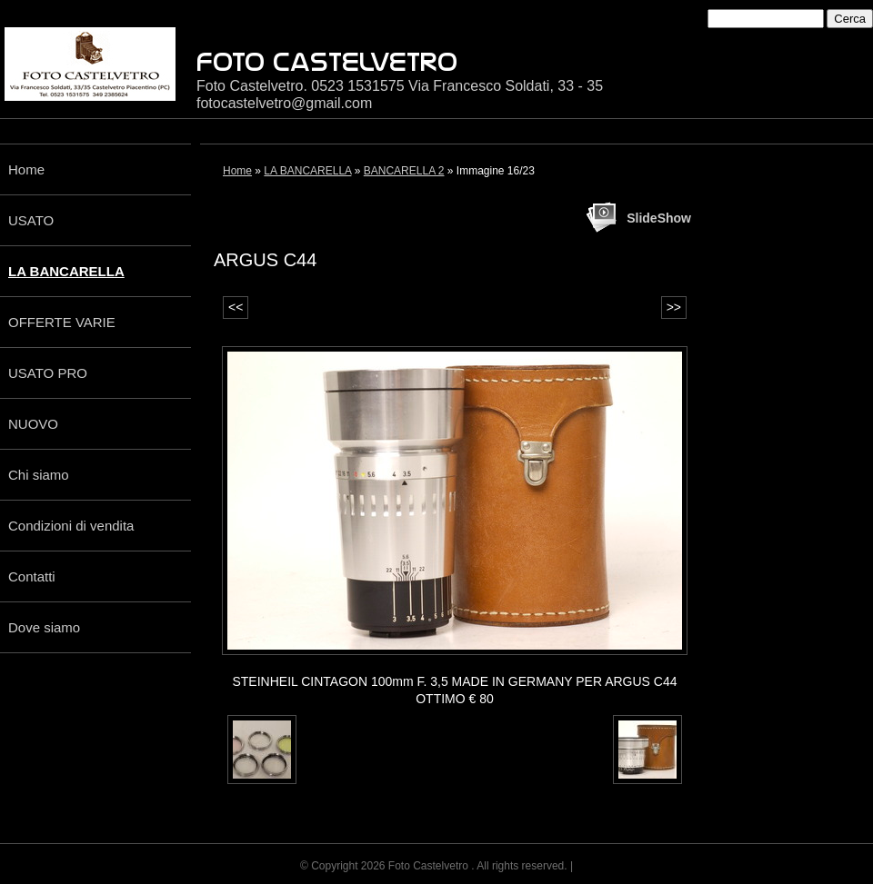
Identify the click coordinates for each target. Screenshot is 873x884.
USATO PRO (47, 373)
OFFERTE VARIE (61, 322)
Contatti (31, 576)
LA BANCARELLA (66, 271)
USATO (31, 220)
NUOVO (33, 424)
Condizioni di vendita (71, 525)
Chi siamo (38, 474)
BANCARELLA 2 (404, 170)
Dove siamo (44, 627)
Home (26, 169)
